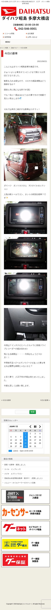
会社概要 (30, 33)
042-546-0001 (27, 28)
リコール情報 (9, 33)
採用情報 (7, 37)
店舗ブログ (14, 48)
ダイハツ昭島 (4, 48)
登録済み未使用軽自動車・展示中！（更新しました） (24, 478)
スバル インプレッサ (12, 469)
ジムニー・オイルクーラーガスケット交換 (19, 483)
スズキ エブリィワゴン (13, 474)
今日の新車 (7, 400)
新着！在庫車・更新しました (15, 465)
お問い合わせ (32, 37)
